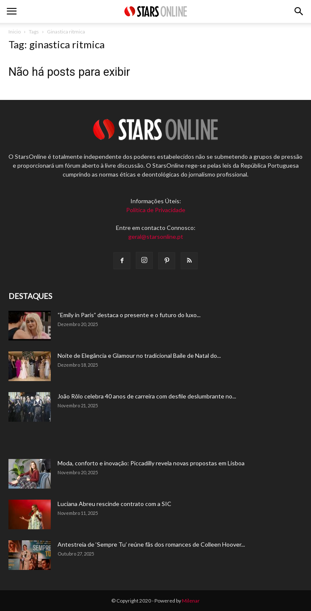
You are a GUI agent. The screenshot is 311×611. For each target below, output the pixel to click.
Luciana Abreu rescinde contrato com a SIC (114, 503)
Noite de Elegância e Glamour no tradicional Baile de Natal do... (139, 355)
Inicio (14, 31)
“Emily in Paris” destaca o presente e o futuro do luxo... (129, 314)
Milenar (191, 600)
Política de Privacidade (155, 209)
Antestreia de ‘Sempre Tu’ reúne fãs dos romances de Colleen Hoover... (151, 544)
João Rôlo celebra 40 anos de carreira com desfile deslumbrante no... (147, 396)
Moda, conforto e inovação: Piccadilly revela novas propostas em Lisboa (151, 463)
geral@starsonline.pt (155, 236)
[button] (299, 11)
